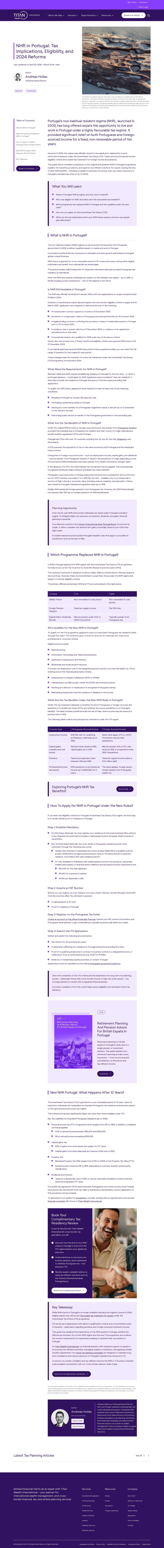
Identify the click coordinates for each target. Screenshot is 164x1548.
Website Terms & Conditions (116, 1544)
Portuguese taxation (127, 428)
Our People (131, 1506)
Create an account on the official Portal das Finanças (72, 919)
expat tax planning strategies (89, 1352)
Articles (107, 1496)
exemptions (81, 1198)
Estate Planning (87, 1511)
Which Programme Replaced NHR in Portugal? (27, 134)
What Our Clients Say (135, 1501)
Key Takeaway (21, 159)
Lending (84, 1520)
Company (143, 2)
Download (105, 1074)
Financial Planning (88, 1501)
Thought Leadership (111, 1511)
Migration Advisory (88, 1530)
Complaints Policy (134, 1544)
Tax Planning (31, 91)
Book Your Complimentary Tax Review (71, 1374)
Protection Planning (88, 1525)
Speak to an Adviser (133, 15)
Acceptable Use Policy (87, 1544)
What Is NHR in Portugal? (26, 128)
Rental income (77, 746)
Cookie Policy (146, 1544)
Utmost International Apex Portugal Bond (97, 524)
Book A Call (125, 789)
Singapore (121, 439)
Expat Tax (18, 91)
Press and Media (133, 1520)
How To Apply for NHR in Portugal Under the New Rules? (28, 143)
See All (139, 1456)
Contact (130, 1525)
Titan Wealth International (90, 1201)
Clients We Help (56, 15)
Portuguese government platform (105, 963)
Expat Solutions (89, 15)
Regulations (132, 1515)
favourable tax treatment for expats (97, 1315)
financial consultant (57, 1201)
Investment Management (90, 1496)
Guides (107, 1501)
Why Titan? (131, 2)
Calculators (109, 1506)
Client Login (143, 7)
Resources (107, 15)
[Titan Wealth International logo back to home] (27, 15)
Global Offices (132, 1511)
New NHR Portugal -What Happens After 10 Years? (26, 151)
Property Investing (88, 1515)
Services (73, 15)
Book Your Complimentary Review (69, 1290)
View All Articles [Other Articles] (78, 1426)
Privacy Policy (100, 1544)
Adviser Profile (77, 1421)
